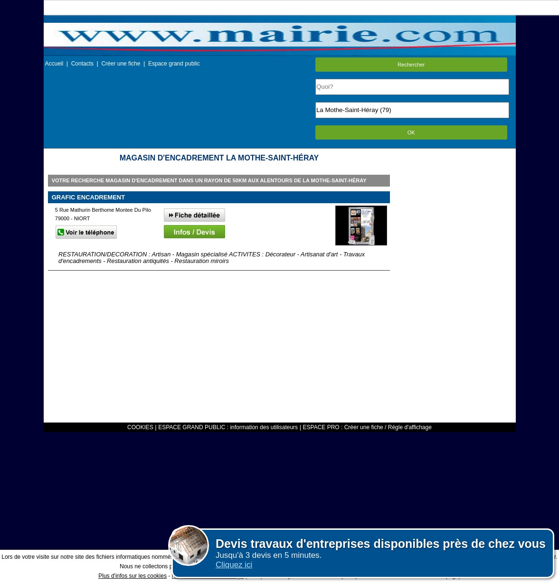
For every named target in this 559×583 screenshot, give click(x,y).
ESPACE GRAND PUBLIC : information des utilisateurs (228, 427)
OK (411, 132)
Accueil (54, 63)
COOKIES (140, 427)
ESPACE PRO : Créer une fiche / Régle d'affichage (367, 427)
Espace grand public (174, 63)
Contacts (82, 63)
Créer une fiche (120, 63)
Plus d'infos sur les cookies (132, 576)
